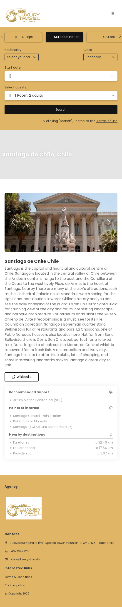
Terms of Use (106, 121)
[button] (2, 36)
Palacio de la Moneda (28, 421)
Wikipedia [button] (22, 376)
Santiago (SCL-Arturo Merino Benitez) (41, 426)
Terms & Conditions (18, 577)
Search (61, 109)
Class (87, 50)
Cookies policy (15, 585)
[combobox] (18, 57)
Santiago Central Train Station (35, 415)
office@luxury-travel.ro (25, 559)
